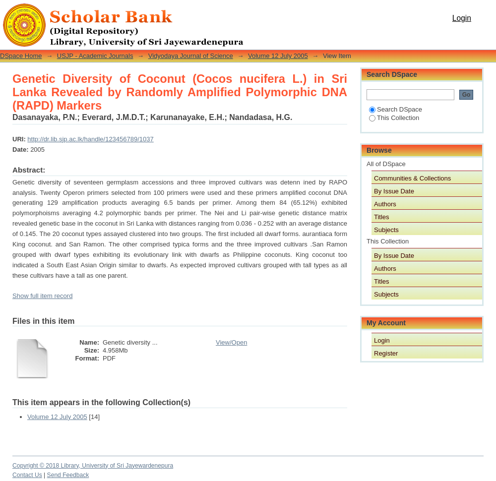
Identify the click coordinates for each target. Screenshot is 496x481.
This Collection (394, 117)
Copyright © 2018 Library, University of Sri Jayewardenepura (92, 465)
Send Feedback (68, 475)
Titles (381, 217)
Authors (385, 204)
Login (461, 18)
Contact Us (27, 475)
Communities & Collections (412, 178)
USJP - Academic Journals (95, 56)
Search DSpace (395, 109)
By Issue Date (394, 191)
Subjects (386, 230)
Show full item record (42, 296)
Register (386, 353)
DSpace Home (21, 56)
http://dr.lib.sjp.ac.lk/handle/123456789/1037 (90, 139)
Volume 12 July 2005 (278, 56)
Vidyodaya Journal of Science (190, 56)
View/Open (231, 342)
